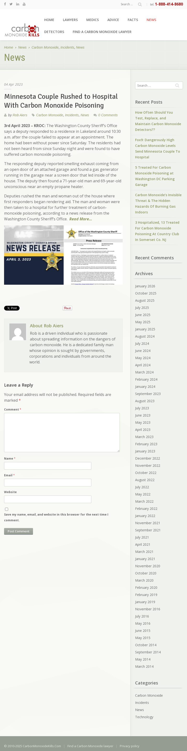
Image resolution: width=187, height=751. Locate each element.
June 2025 (142, 314)
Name (10, 458)
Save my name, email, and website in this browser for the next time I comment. (56, 517)
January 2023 (145, 451)
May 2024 (142, 358)
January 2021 (145, 558)
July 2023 (142, 408)
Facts (133, 19)
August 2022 (144, 480)
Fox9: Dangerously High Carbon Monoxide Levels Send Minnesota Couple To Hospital (157, 148)
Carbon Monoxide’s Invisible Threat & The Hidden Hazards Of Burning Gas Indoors (158, 203)
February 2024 (146, 379)
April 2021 (142, 544)
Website (10, 492)
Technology (144, 717)
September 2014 (148, 652)
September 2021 (148, 530)
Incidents (67, 47)
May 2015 (142, 637)
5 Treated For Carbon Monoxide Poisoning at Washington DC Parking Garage (155, 176)
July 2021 (142, 537)
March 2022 (144, 501)
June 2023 (142, 415)
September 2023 (148, 393)
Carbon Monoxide (45, 47)
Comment (12, 409)
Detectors (54, 31)
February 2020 (146, 587)
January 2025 (145, 329)
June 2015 (142, 630)
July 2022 (142, 487)
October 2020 (145, 573)
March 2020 (144, 580)
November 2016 (147, 609)
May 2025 (142, 322)
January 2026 (145, 286)
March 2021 (144, 551)
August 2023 (144, 401)
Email (9, 475)
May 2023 (142, 422)
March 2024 (144, 372)
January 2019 (145, 602)
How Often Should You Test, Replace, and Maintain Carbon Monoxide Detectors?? (158, 121)
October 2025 (145, 293)
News (151, 19)
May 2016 (142, 623)
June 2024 (142, 350)
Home (49, 19)
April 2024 (142, 365)
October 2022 (145, 472)
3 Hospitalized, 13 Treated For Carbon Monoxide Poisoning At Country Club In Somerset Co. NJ (157, 231)
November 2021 (147, 523)
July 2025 (142, 307)
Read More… (80, 219)
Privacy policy (129, 746)
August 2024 (144, 336)
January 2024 (145, 386)
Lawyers (70, 19)
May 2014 (142, 659)
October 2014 (145, 645)
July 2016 (142, 616)
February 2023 (146, 444)
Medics (92, 19)
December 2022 (147, 458)
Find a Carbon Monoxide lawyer (102, 31)
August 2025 (144, 300)
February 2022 (146, 508)
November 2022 (147, 465)
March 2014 (144, 666)
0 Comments (108, 115)
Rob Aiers (20, 115)
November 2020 (147, 566)
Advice (113, 19)
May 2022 (142, 494)
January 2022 (145, 515)
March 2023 (144, 436)
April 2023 (142, 429)
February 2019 (146, 594)
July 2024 (142, 343)
